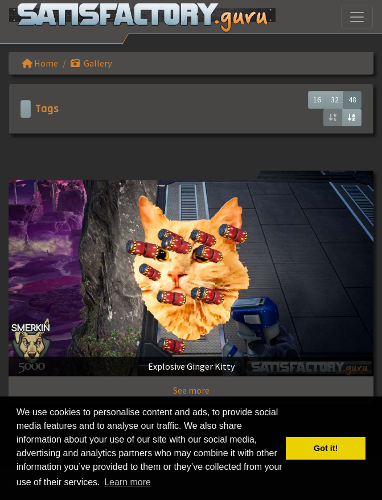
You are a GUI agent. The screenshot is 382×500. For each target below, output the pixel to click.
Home (40, 63)
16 (317, 99)
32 (335, 99)
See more (191, 390)
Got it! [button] (326, 448)
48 (352, 99)
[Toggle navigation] (357, 17)
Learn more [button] (127, 482)
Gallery (91, 63)
